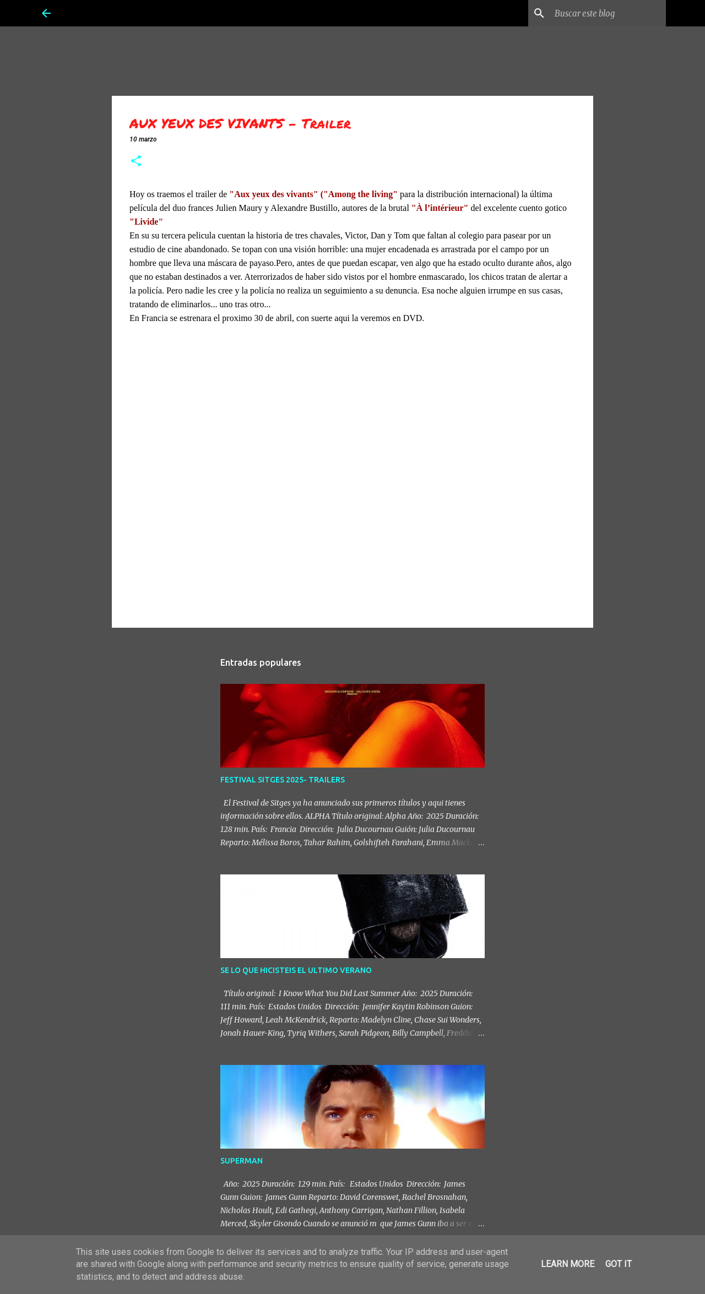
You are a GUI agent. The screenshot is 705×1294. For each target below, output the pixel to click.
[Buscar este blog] (608, 13)
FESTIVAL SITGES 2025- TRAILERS (282, 779)
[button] (136, 162)
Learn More (567, 1264)
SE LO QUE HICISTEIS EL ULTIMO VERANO (296, 970)
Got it (618, 1264)
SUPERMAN (241, 1160)
